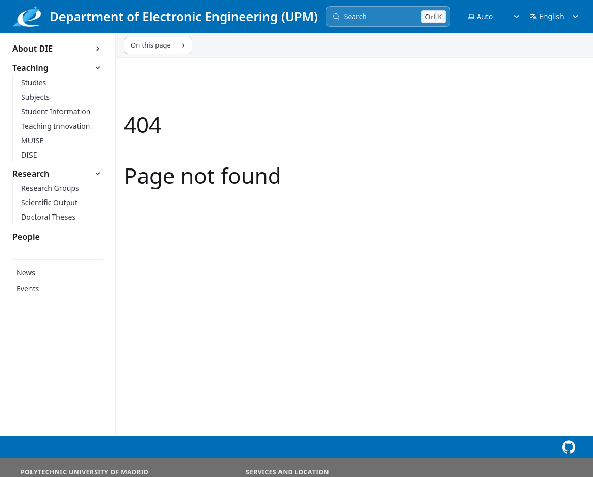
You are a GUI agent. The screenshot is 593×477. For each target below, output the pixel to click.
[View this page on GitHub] (568, 447)
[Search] (388, 16)
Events (28, 289)
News (26, 273)
